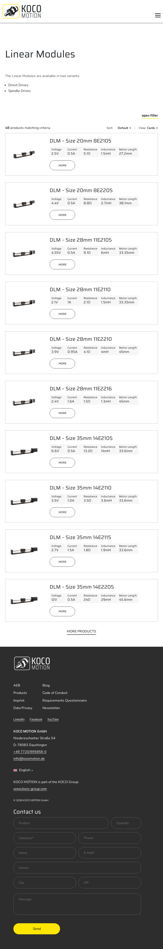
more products (81, 631)
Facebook (36, 719)
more (62, 165)
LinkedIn (19, 719)
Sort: (110, 128)
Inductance (108, 149)
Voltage (56, 149)
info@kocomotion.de (29, 758)
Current (72, 149)
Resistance (90, 149)
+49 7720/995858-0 (29, 751)
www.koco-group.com (30, 788)
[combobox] (23, 770)
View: (142, 128)
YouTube (53, 719)
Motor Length (128, 149)
